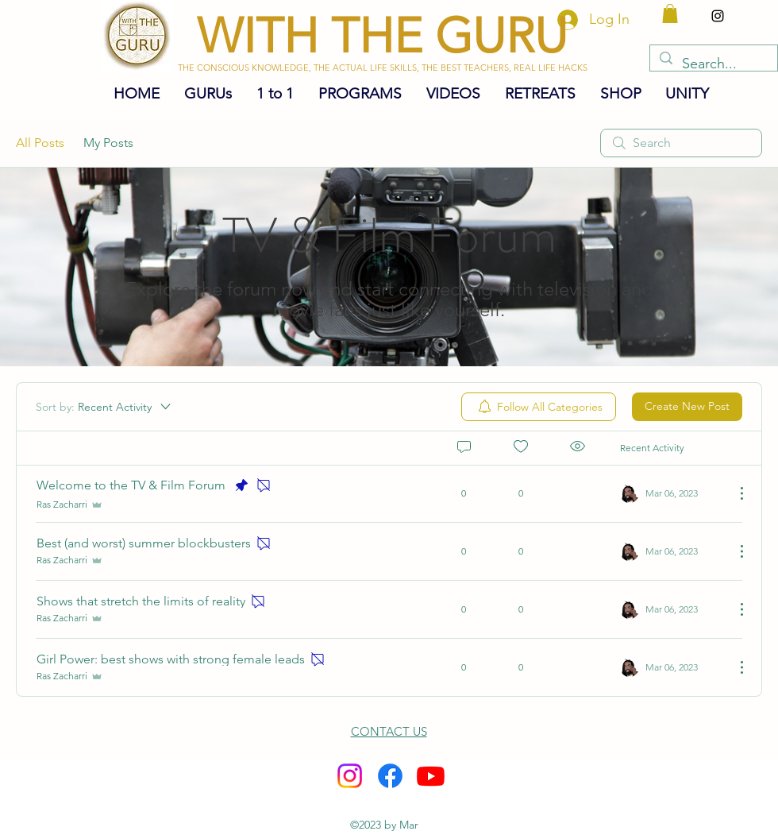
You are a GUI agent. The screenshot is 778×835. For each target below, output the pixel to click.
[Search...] (713, 64)
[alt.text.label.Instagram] (718, 16)
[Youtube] (430, 776)
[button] (670, 13)
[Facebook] (390, 776)
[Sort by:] (104, 406)
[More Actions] (733, 493)
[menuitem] (538, 406)
